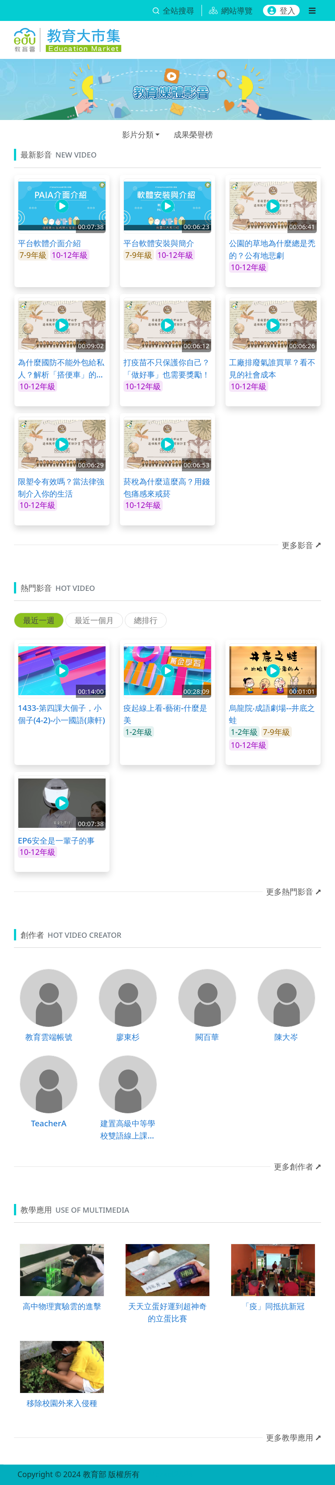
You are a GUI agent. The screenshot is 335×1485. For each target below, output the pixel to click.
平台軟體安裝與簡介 (158, 242)
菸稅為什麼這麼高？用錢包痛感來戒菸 (166, 487)
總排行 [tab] (145, 620)
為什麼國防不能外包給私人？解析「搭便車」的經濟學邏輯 (61, 368)
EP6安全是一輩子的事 (56, 840)
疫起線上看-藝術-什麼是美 (165, 713)
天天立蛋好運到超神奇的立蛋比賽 (167, 1312)
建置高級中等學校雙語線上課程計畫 (127, 1129)
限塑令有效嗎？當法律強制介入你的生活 (61, 487)
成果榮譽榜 (193, 134)
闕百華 (207, 1036)
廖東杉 (128, 1036)
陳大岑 (286, 1036)
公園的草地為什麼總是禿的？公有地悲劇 (272, 249)
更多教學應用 (289, 1437)
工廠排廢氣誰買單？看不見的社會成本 (272, 368)
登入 (281, 10)
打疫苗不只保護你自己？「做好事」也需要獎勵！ (166, 368)
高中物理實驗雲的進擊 (62, 1305)
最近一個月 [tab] (94, 620)
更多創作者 (293, 1166)
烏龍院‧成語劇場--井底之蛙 (272, 713)
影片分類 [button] (138, 134)
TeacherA (48, 1123)
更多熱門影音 (289, 891)
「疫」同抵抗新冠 (273, 1305)
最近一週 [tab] (39, 620)
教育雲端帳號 (48, 1036)
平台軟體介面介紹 (49, 242)
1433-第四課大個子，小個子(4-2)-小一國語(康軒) (61, 713)
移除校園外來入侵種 (62, 1402)
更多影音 (297, 545)
